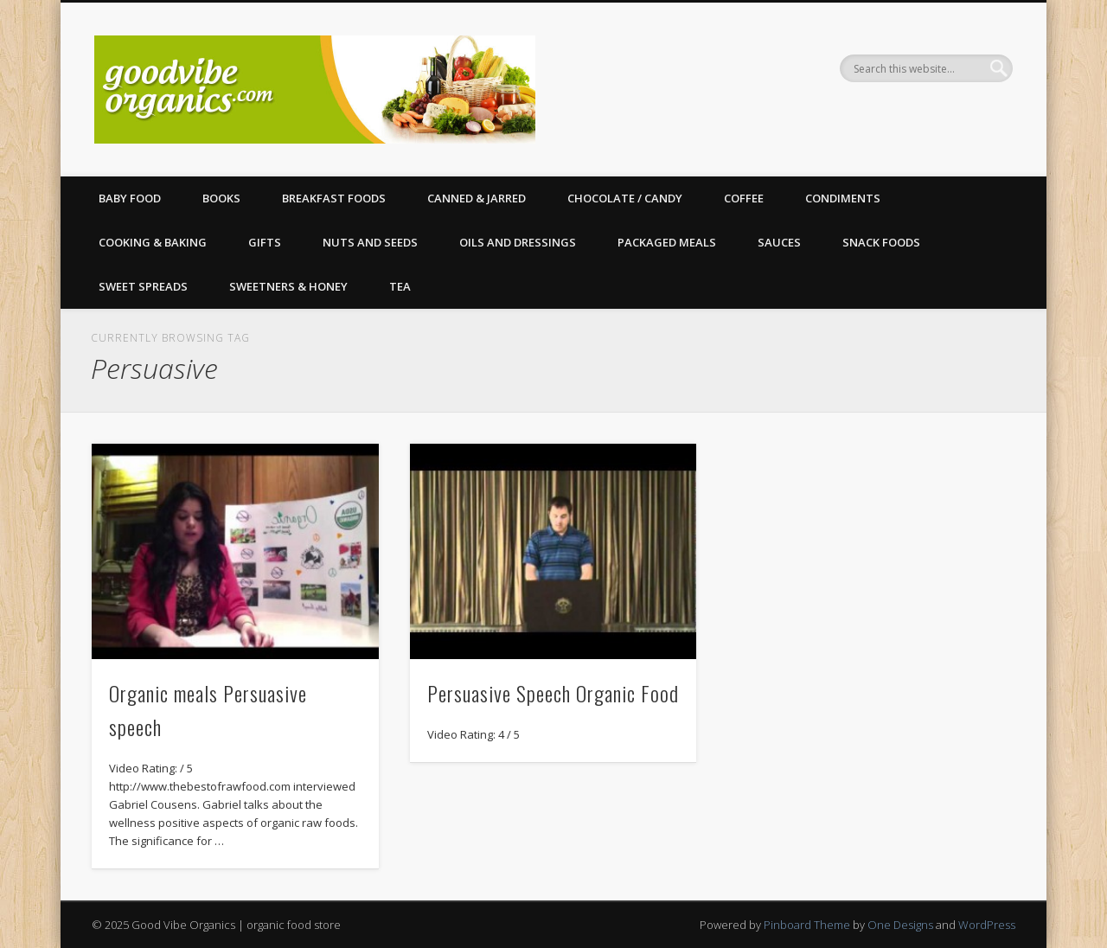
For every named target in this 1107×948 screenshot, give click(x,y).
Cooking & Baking (153, 242)
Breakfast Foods (334, 198)
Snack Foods (881, 242)
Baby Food (130, 198)
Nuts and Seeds (370, 242)
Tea (400, 286)
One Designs (900, 924)
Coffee (744, 198)
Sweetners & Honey (288, 286)
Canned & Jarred (476, 198)
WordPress (986, 924)
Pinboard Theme (807, 924)
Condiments (842, 198)
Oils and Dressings (517, 242)
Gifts (264, 242)
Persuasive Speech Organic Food (553, 692)
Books (221, 198)
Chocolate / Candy (624, 198)
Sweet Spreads (143, 286)
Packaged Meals (666, 242)
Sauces (779, 242)
